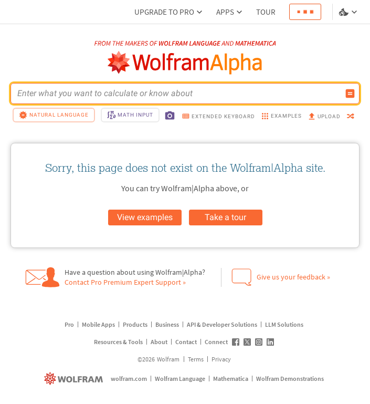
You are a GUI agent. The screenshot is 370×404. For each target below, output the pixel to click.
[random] (350, 117)
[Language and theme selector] (349, 12)
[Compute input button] (350, 93)
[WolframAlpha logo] (185, 63)
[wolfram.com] (75, 378)
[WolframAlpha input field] (178, 93)
